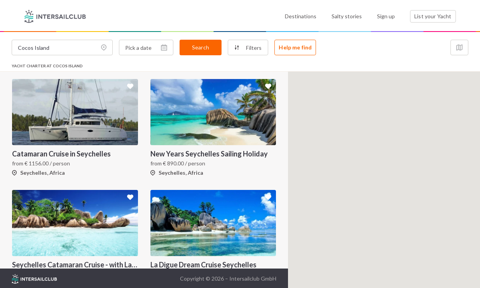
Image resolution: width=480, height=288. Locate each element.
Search (200, 47)
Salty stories (347, 16)
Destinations (300, 16)
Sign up (386, 16)
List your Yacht (432, 16)
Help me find (295, 47)
